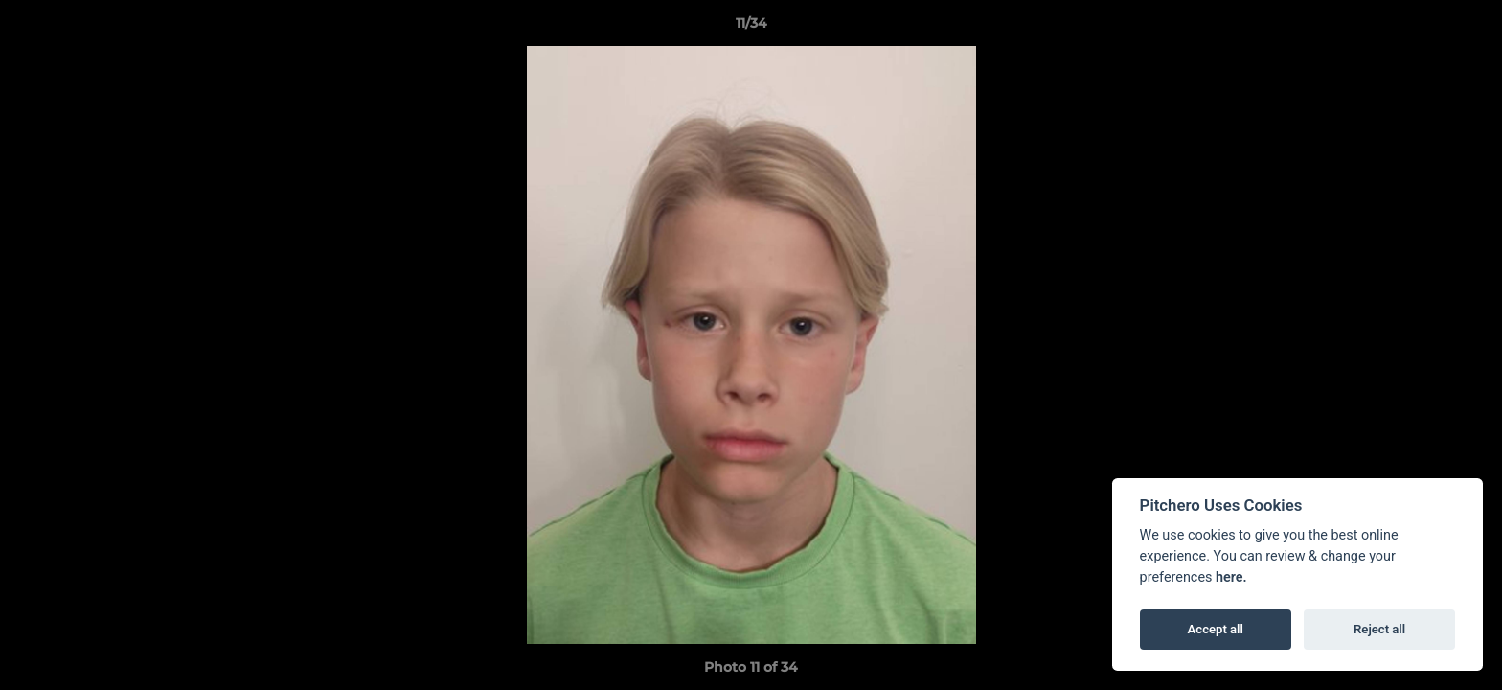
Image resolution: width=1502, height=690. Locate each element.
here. (1231, 577)
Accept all (1215, 629)
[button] (1467, 27)
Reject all (1379, 629)
